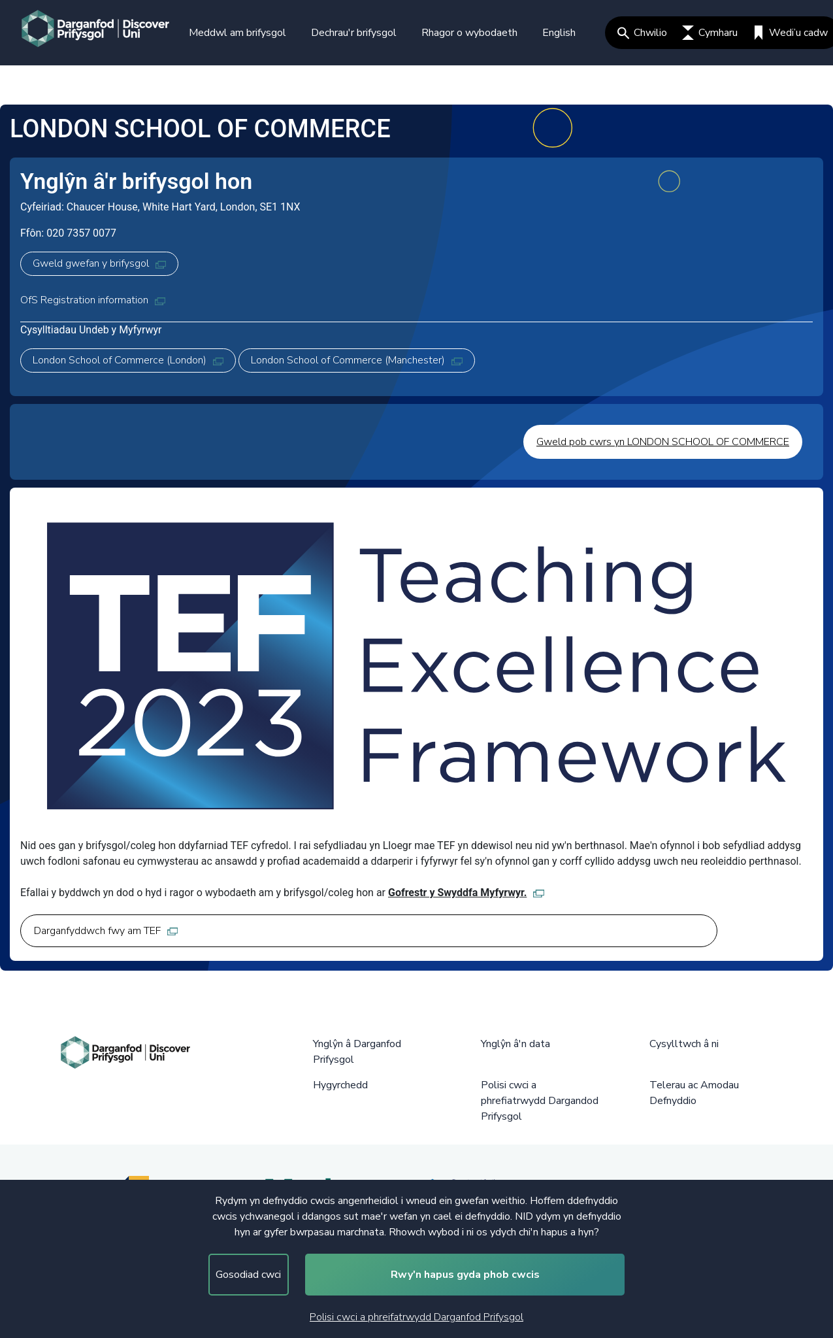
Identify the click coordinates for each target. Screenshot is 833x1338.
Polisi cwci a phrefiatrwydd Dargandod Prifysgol (539, 1101)
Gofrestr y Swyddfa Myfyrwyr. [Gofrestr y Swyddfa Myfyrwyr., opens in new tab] (466, 892)
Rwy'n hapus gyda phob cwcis (465, 1274)
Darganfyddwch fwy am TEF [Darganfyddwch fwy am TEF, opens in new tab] (106, 931)
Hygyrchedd (340, 1085)
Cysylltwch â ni (684, 1044)
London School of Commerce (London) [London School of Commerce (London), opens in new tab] (128, 360)
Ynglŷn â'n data (515, 1044)
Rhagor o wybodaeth (469, 32)
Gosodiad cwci (248, 1274)
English (559, 32)
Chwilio (642, 32)
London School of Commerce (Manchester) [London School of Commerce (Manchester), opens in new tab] (356, 360)
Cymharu (710, 32)
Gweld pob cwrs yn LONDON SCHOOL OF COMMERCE (662, 442)
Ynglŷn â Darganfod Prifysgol (357, 1052)
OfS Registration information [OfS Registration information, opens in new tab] (92, 300)
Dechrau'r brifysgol (354, 32)
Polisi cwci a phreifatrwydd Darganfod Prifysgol (416, 1317)
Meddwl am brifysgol (237, 32)
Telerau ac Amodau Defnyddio (694, 1093)
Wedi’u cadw (790, 32)
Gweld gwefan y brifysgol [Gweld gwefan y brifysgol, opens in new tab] (99, 263)
